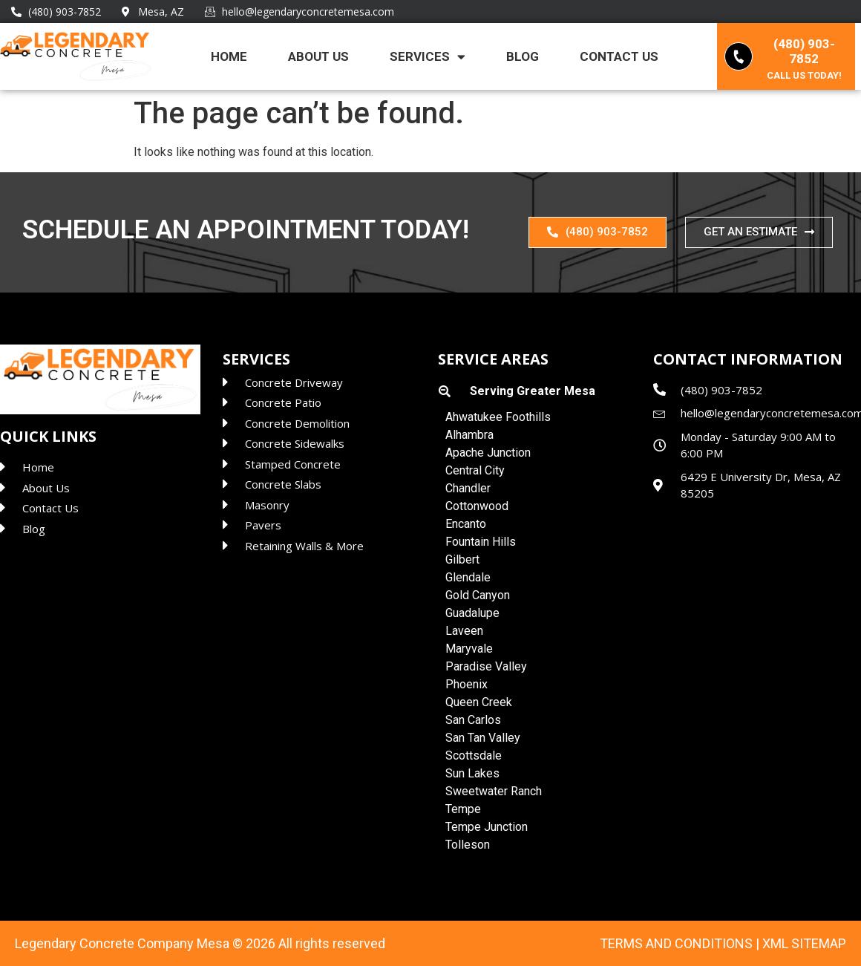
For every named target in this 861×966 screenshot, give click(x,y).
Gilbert (462, 559)
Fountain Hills (480, 542)
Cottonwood (476, 506)
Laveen (464, 631)
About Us (318, 56)
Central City (475, 470)
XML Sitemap (804, 943)
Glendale (468, 577)
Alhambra (469, 435)
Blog (522, 56)
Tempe (463, 809)
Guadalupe (472, 613)
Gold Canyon (477, 595)
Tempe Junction (486, 827)
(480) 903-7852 (804, 51)
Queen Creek (478, 702)
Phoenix (466, 684)
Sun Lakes (472, 773)
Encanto (465, 524)
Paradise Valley (486, 666)
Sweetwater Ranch (493, 791)
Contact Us (619, 56)
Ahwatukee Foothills (498, 417)
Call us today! (804, 75)
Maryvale (469, 649)
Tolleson (467, 845)
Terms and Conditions (676, 943)
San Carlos (473, 720)
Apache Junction (488, 453)
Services (427, 57)
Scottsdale (473, 755)
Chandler (468, 488)
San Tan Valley (482, 738)
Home (229, 56)
